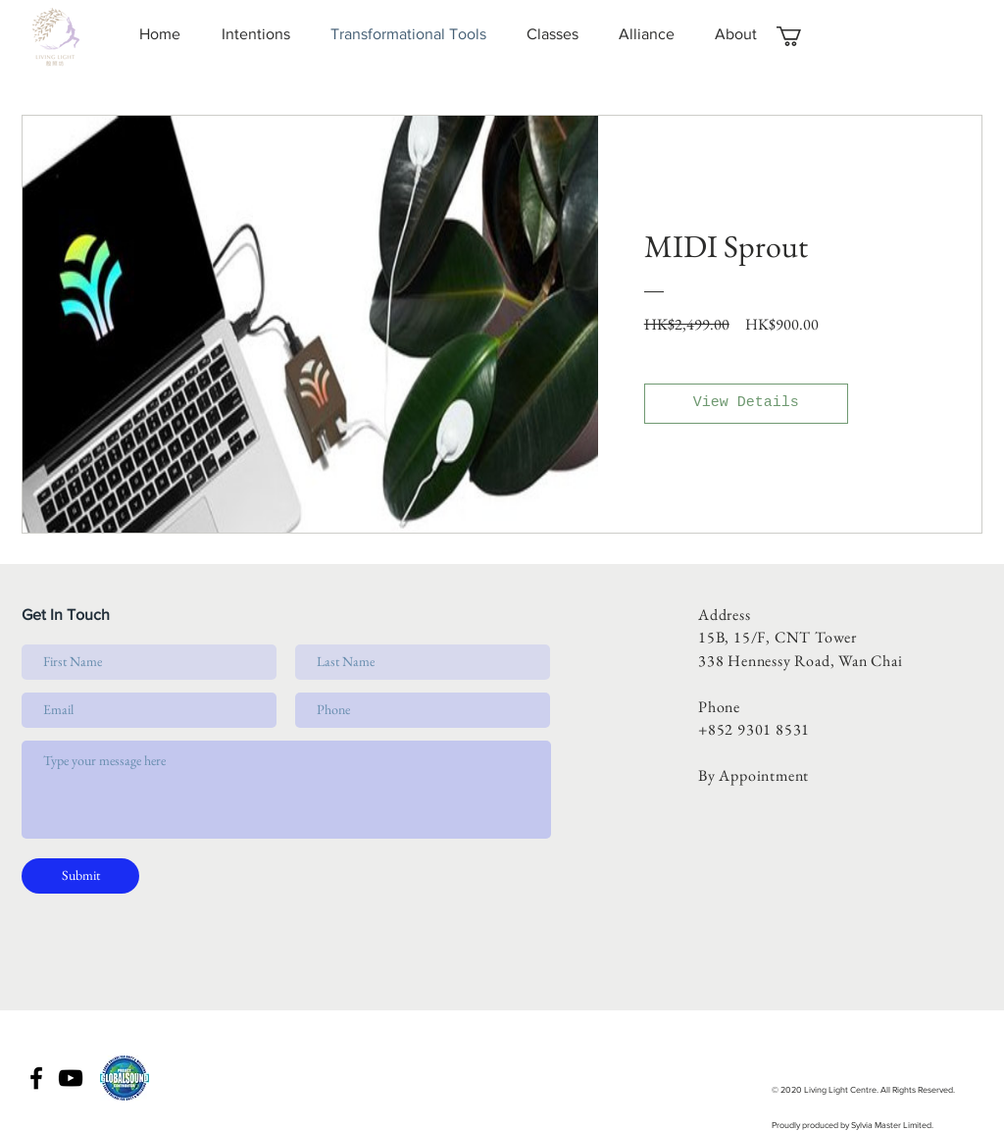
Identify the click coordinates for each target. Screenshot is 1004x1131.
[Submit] (80, 876)
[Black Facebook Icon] (36, 1078)
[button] (801, 36)
